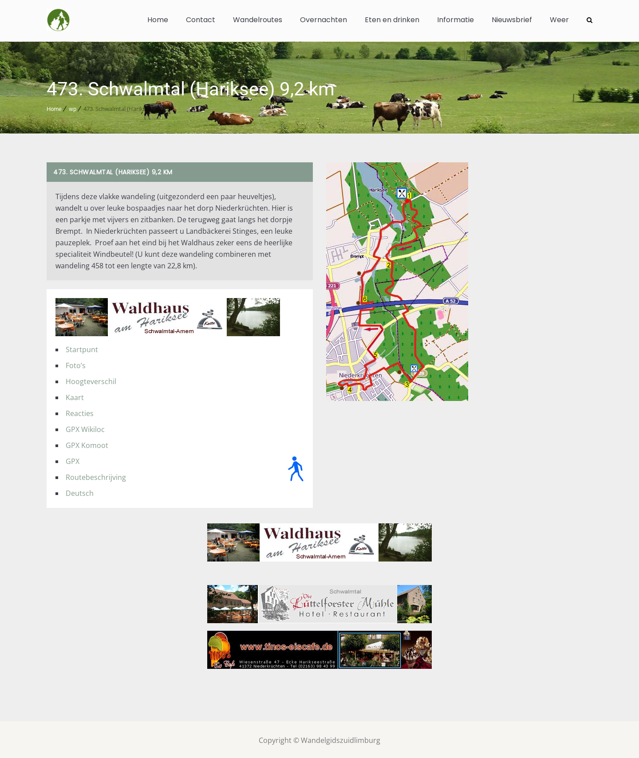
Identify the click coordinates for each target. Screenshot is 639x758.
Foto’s (76, 364)
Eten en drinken (392, 20)
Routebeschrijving (96, 475)
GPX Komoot (87, 443)
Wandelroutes (257, 20)
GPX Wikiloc (85, 427)
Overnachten (323, 20)
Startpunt (82, 348)
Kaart (75, 396)
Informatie (455, 20)
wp (72, 107)
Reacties (80, 411)
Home (157, 20)
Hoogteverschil (91, 380)
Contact (200, 20)
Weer (559, 20)
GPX (72, 459)
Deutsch (80, 491)
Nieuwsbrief (512, 20)
